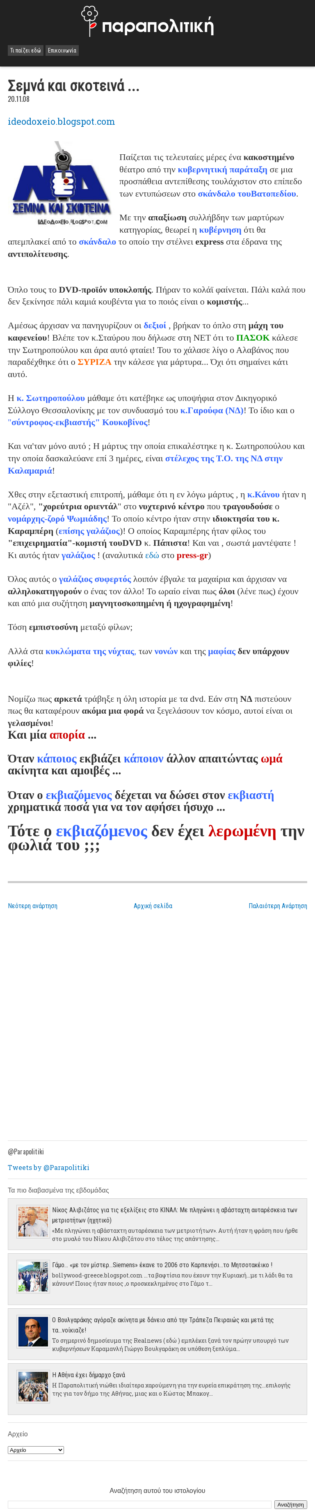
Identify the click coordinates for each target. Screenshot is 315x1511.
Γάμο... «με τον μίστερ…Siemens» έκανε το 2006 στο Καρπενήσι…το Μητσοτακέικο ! (162, 1265)
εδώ (152, 555)
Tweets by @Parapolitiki (48, 1167)
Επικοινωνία (62, 50)
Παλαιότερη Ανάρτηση (278, 906)
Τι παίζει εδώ (25, 50)
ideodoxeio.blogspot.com (61, 121)
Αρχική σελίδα (153, 906)
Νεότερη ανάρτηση (32, 906)
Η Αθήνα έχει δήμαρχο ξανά (88, 1375)
